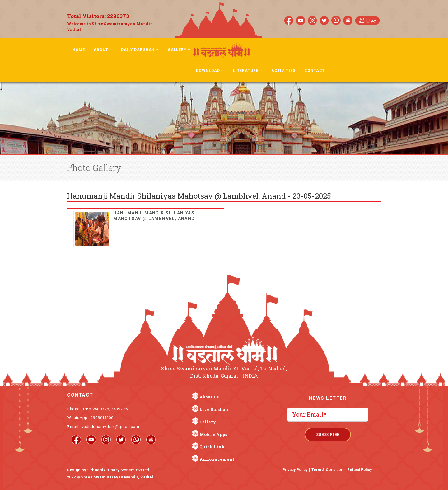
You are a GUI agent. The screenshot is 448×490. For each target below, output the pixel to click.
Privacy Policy (294, 470)
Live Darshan (213, 409)
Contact (314, 70)
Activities (283, 70)
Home (78, 50)
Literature (247, 70)
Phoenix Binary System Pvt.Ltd (119, 470)
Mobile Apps (213, 434)
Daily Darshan (140, 50)
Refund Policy (359, 470)
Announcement (216, 459)
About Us (209, 397)
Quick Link (212, 447)
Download (210, 70)
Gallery (179, 50)
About (103, 50)
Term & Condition (327, 470)
